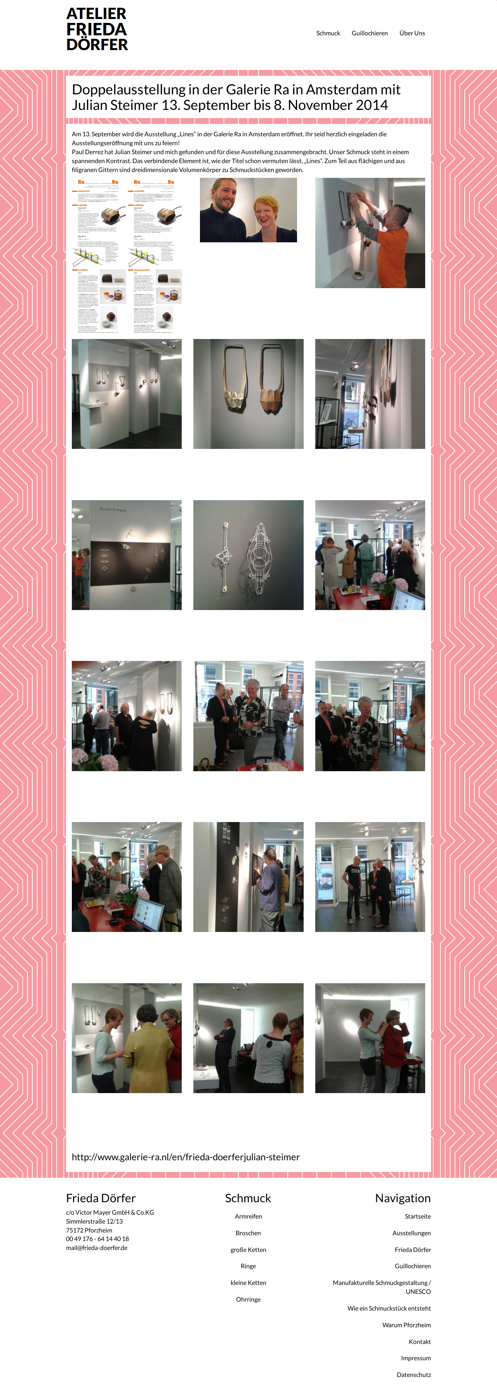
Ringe (248, 1265)
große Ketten (248, 1249)
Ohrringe (248, 1299)
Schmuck (328, 33)
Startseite (418, 1216)
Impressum (416, 1357)
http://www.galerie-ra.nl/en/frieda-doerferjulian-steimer (186, 1156)
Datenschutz (414, 1374)
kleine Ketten (248, 1282)
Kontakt (420, 1341)
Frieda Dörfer (413, 1249)
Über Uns (412, 33)
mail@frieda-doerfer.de (96, 1247)
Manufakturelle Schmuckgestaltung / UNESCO (382, 1287)
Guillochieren (370, 33)
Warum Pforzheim (406, 1324)
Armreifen (248, 1216)
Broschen (248, 1232)
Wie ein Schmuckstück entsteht (389, 1308)
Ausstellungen (412, 1232)
